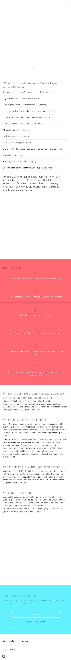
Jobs (4, 650)
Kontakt (35, 614)
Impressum (13, 650)
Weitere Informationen (35, 622)
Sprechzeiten (9, 641)
